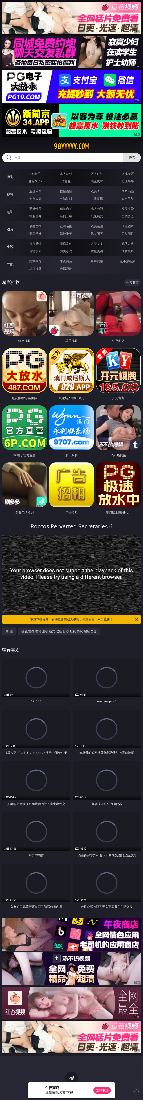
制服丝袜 (35, 216)
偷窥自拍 (35, 226)
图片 (10, 229)
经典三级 (66, 216)
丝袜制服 (66, 199)
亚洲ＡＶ (35, 191)
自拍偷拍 (66, 191)
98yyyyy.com (71, 146)
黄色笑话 (97, 251)
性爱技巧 (128, 251)
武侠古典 (128, 243)
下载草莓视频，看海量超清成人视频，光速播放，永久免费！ (84, 619)
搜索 (132, 157)
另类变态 (128, 216)
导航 (10, 264)
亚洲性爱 (35, 209)
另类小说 (66, 251)
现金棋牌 (97, 181)
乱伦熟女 (97, 216)
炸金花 (66, 181)
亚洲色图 (66, 226)
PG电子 (35, 174)
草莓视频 (97, 261)
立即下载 (102, 1090)
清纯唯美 (66, 233)
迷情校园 (35, 251)
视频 (10, 194)
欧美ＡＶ (97, 191)
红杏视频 (35, 268)
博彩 (10, 176)
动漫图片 (128, 226)
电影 (10, 211)
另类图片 (128, 233)
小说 (10, 246)
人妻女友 (97, 243)
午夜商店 (66, 261)
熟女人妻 (35, 199)
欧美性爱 (128, 209)
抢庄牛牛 (128, 181)
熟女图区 (97, 233)
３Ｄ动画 (128, 191)
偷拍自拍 (66, 209)
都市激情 (35, 243)
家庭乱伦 (66, 243)
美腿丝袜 (35, 233)
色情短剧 (66, 268)
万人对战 (97, 174)
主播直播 (97, 199)
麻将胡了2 (35, 181)
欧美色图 (97, 226)
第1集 (9, 631)
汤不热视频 (127, 261)
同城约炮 (35, 261)
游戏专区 (128, 174)
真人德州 (66, 174)
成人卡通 (97, 209)
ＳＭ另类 (128, 199)
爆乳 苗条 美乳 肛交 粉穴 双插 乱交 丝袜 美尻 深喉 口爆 (59, 631)
